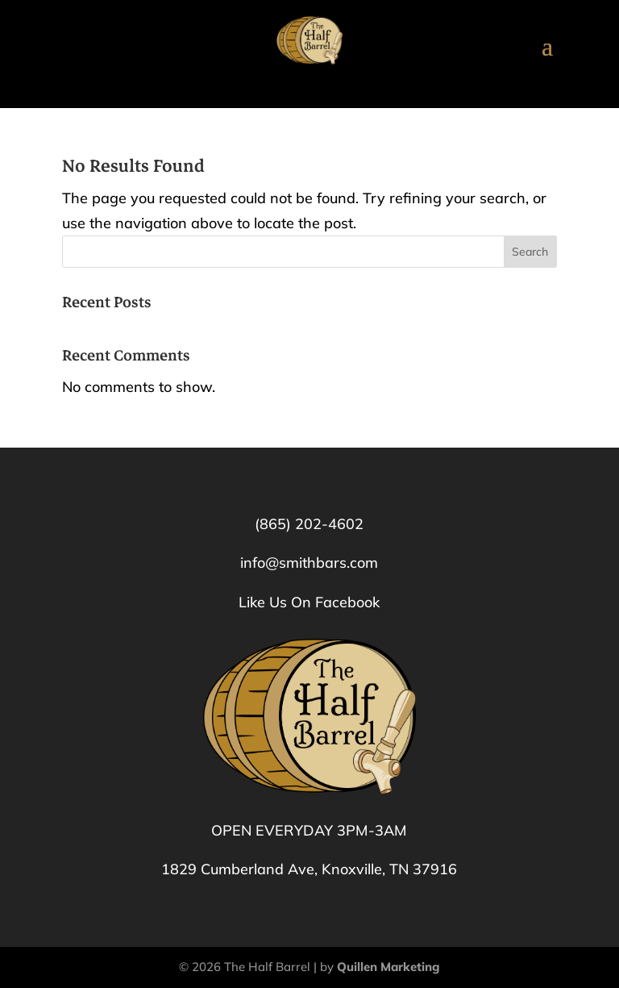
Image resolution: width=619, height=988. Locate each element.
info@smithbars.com (309, 562)
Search (530, 251)
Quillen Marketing (388, 966)
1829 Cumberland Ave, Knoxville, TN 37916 (309, 869)
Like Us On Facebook (309, 602)
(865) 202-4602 (309, 524)
